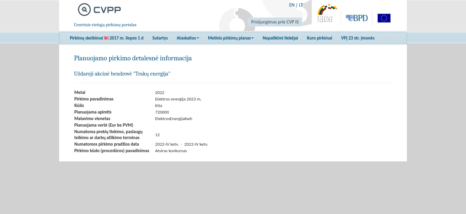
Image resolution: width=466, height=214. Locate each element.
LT (301, 5)
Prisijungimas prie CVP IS (275, 22)
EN (292, 5)
